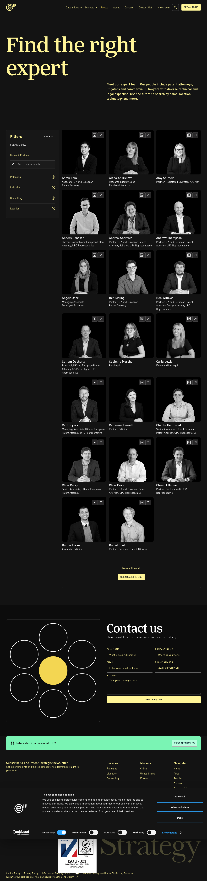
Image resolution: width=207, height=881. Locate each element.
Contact (178, 798)
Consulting (113, 778)
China (143, 768)
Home (177, 768)
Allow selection (180, 849)
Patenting (112, 768)
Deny (180, 859)
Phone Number (164, 662)
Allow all (180, 838)
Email (110, 662)
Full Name (113, 649)
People (104, 7)
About (116, 7)
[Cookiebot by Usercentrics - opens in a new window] (21, 874)
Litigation (112, 773)
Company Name (164, 649)
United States (147, 773)
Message (112, 675)
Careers (129, 7)
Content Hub (146, 7)
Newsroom (164, 7)
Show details (169, 874)
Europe (144, 778)
